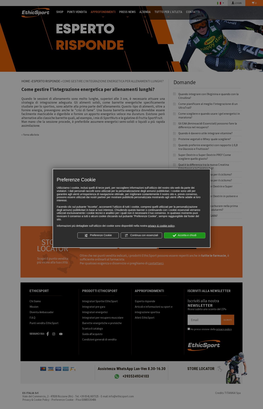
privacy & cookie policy (161, 225)
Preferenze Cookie (98, 235)
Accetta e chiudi (184, 235)
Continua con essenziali (141, 235)
